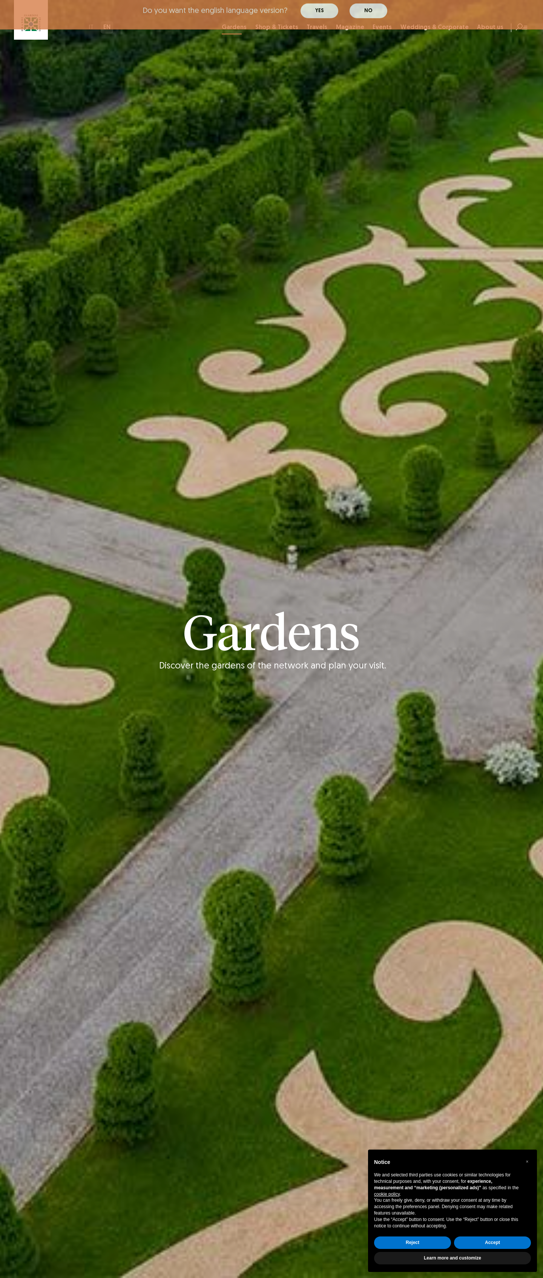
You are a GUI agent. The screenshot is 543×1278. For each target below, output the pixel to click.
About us (490, 28)
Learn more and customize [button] (452, 1258)
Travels (317, 28)
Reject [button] (412, 1242)
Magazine (350, 28)
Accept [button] (492, 1242)
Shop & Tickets (276, 28)
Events (382, 28)
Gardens (234, 29)
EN (106, 28)
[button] (527, 1162)
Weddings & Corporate (434, 28)
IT (91, 28)
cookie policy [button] (387, 1194)
